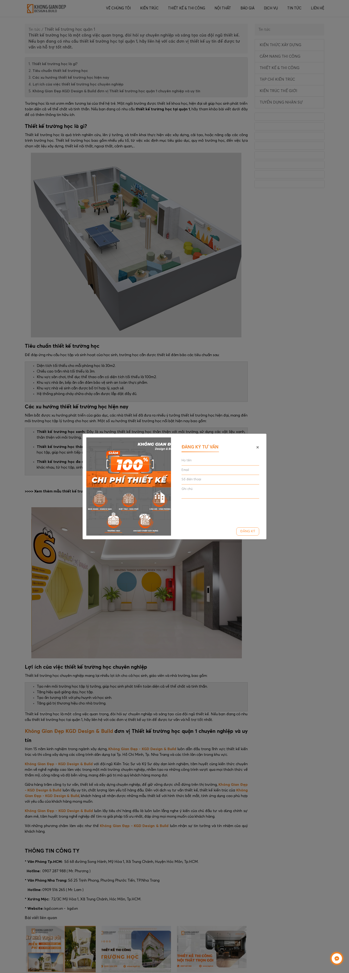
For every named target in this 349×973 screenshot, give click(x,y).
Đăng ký (247, 531)
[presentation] (217, 511)
